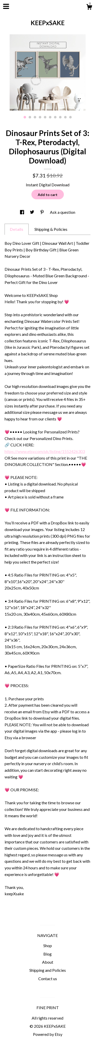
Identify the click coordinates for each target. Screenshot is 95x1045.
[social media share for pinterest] (42, 212)
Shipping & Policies (50, 229)
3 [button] (35, 117)
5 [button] (45, 117)
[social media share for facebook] (22, 212)
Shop (47, 945)
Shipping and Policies (47, 970)
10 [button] (70, 117)
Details (16, 229)
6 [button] (50, 117)
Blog (47, 953)
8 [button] (60, 117)
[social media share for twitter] (32, 212)
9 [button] (65, 117)
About (47, 962)
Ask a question (62, 212)
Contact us (47, 978)
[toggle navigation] (6, 6)
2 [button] (30, 117)
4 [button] (40, 117)
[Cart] (89, 7)
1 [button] (25, 117)
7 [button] (55, 117)
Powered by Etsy (47, 1034)
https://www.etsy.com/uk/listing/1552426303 (45, 451)
